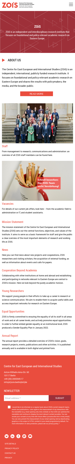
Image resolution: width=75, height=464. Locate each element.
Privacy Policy (12, 448)
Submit (59, 398)
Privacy (8, 457)
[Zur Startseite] (18, 5)
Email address (13, 398)
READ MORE (36, 93)
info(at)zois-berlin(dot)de (15, 382)
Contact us (10, 453)
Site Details (10, 443)
